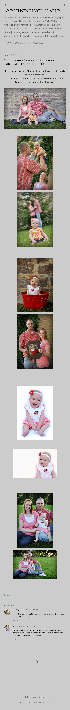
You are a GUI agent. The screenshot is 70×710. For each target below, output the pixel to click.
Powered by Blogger (35, 697)
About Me (22, 42)
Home (8, 42)
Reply (15, 620)
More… (37, 42)
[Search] (64, 4)
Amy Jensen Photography (32, 10)
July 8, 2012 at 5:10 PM (29, 610)
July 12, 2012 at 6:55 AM (28, 626)
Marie (15, 626)
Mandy (16, 610)
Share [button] (7, 595)
